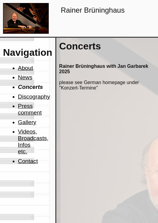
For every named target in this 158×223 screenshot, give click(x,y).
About (25, 68)
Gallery (27, 122)
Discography (34, 96)
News (25, 77)
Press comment (30, 109)
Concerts (30, 87)
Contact (28, 161)
